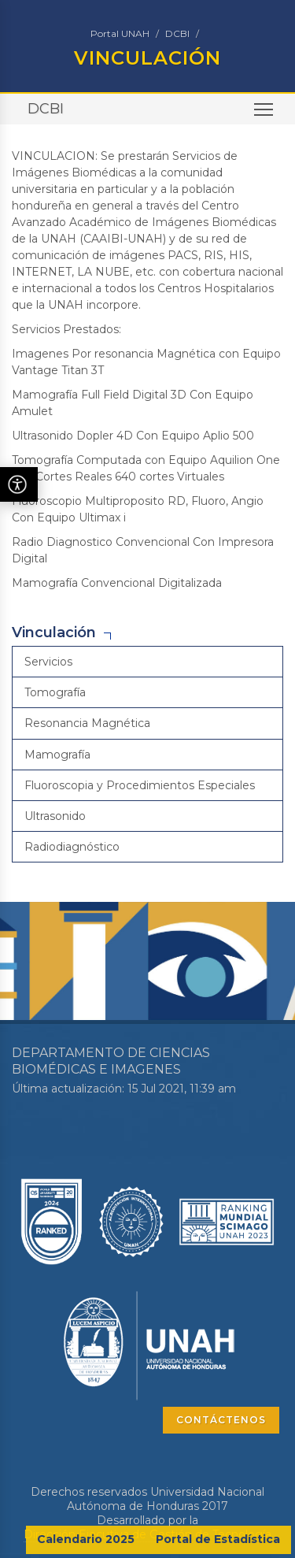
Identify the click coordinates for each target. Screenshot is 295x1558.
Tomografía (55, 692)
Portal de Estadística (218, 1539)
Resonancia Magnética (87, 723)
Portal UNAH (119, 33)
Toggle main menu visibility (264, 115)
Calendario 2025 (86, 1539)
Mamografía (57, 754)
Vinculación (54, 632)
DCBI (177, 33)
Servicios (48, 662)
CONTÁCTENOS (221, 1420)
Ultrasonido (55, 816)
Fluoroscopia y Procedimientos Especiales (139, 785)
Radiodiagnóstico (72, 847)
